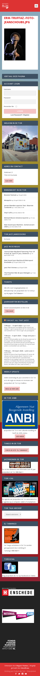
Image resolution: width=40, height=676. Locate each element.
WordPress (25, 668)
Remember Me (9, 106)
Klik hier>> (19, 472)
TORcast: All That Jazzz (17, 320)
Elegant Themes (22, 666)
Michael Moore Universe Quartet (16, 218)
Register (26, 115)
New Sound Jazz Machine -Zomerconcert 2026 (19, 226)
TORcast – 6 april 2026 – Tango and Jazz (19, 336)
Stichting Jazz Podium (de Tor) (14, 671)
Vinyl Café (8, 213)
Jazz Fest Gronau (10, 267)
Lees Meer (20, 436)
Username (7, 89)
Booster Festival (10, 195)
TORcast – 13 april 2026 (13, 326)
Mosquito (7, 200)
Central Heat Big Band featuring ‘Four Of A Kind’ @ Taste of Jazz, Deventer (19, 252)
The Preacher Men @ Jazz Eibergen (17, 273)
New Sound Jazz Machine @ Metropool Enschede (18, 261)
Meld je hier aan (12, 389)
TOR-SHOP (9, 311)
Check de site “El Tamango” (16, 450)
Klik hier (8, 181)
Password (7, 98)
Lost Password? (16, 115)
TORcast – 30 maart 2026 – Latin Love (18, 351)
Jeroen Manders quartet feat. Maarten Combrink (18, 206)
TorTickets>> (18, 293)
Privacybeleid (31, 671)
